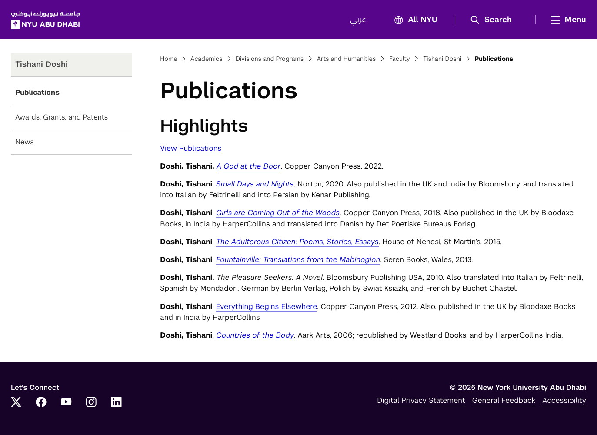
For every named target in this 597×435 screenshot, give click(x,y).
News (24, 141)
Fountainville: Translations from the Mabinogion (298, 259)
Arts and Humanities (346, 59)
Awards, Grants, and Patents (61, 117)
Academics (206, 59)
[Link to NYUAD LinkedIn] (116, 403)
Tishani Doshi (442, 59)
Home (168, 59)
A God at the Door (249, 166)
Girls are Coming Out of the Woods (278, 212)
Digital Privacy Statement (421, 400)
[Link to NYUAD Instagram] (91, 403)
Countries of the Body (255, 335)
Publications (37, 92)
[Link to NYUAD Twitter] (16, 403)
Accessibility (564, 400)
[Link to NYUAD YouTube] (66, 403)
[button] (494, 20)
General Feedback (504, 400)
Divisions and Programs (270, 59)
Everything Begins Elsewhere (266, 306)
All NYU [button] (413, 20)
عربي (358, 20)
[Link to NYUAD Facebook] (41, 403)
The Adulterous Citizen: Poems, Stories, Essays (297, 241)
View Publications (190, 148)
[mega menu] (566, 19)
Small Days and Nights (255, 184)
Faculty (399, 59)
